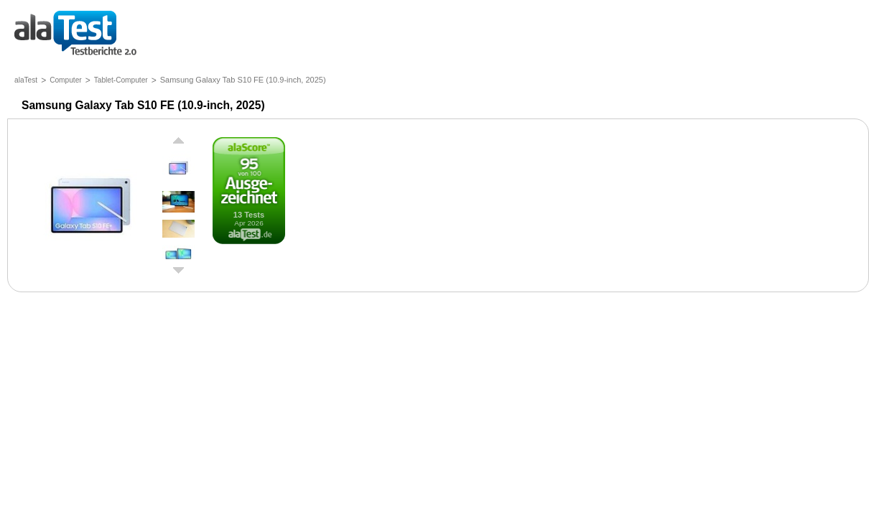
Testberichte (75, 34)
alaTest (25, 80)
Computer (66, 80)
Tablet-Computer (121, 80)
